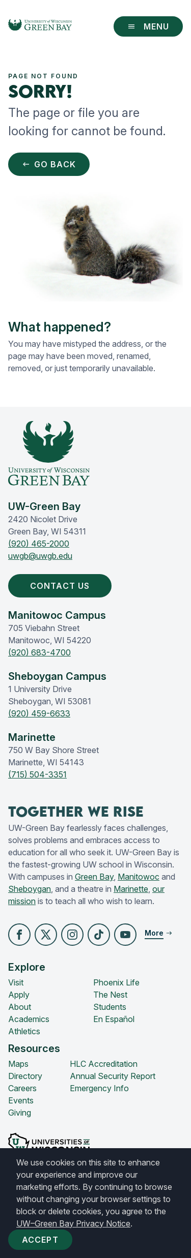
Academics (28, 1019)
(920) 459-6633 (39, 713)
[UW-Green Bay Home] (40, 26)
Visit (15, 982)
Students (109, 1007)
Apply (19, 995)
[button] (19, 934)
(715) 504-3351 (37, 774)
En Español (113, 1019)
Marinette (131, 889)
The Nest (110, 995)
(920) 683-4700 (39, 652)
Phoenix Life (116, 982)
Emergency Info (99, 1088)
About (19, 1007)
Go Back (49, 164)
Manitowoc (138, 877)
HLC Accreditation (104, 1064)
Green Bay (94, 877)
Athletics (24, 1031)
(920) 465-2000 (38, 543)
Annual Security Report (112, 1076)
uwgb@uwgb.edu (40, 556)
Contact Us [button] (62, 586)
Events (21, 1100)
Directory (25, 1076)
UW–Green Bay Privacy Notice (73, 1223)
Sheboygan (29, 889)
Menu (148, 26)
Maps (18, 1064)
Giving (19, 1112)
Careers (22, 1088)
